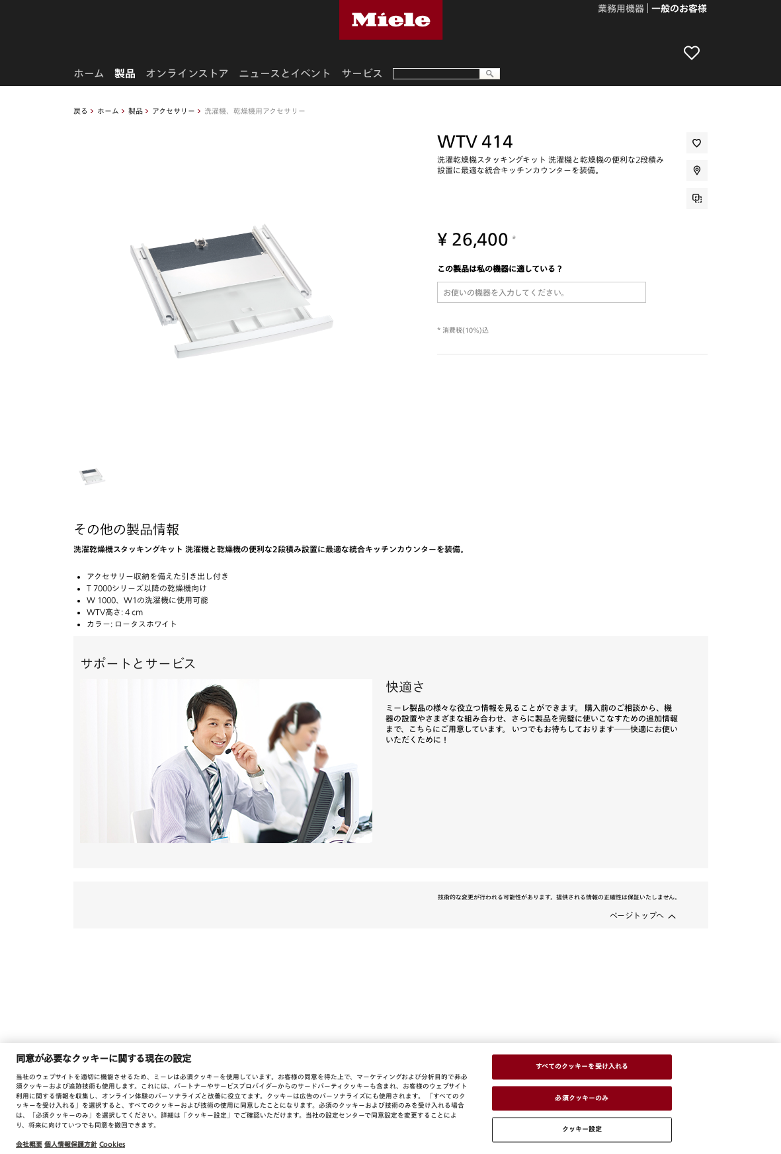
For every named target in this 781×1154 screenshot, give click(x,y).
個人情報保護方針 (70, 1144)
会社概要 (29, 1144)
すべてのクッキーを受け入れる (582, 1066)
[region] (390, 1098)
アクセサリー (173, 110)
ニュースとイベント (285, 73)
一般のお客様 (679, 9)
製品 (135, 110)
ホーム (108, 110)
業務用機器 (621, 9)
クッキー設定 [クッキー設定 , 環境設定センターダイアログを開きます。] (582, 1129)
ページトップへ (637, 915)
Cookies (112, 1144)
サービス (362, 73)
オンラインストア (187, 73)
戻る (80, 110)
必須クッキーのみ (581, 1097)
